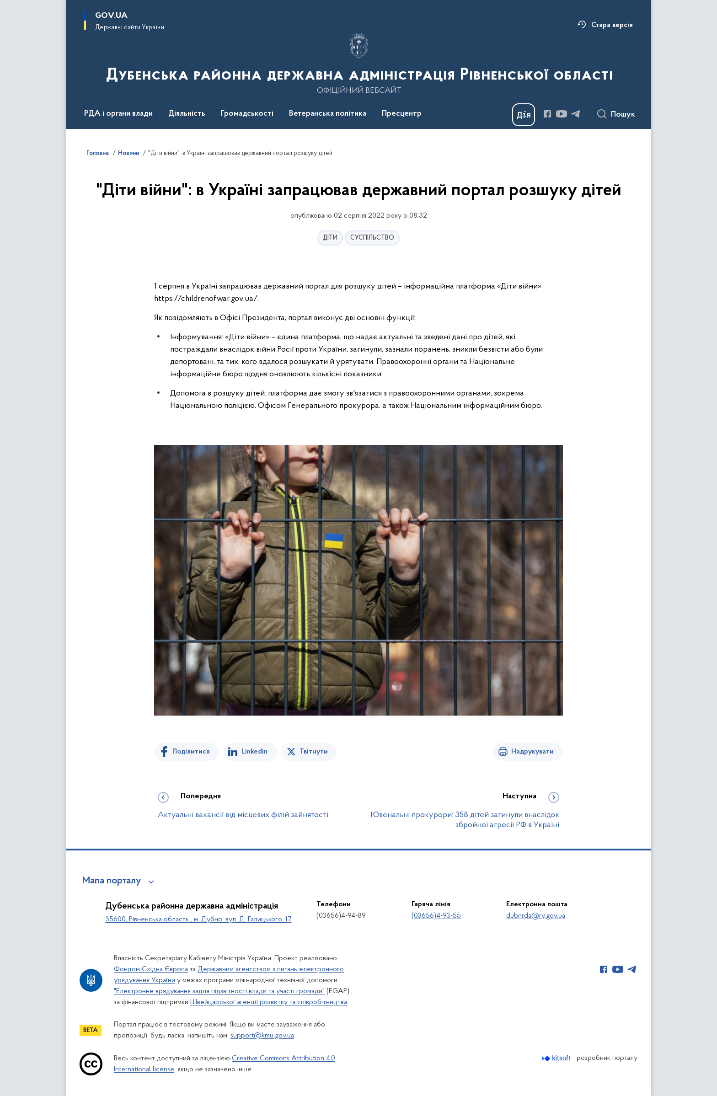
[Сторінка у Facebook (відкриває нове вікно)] (547, 113)
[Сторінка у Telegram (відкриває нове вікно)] (575, 113)
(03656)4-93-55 (436, 916)
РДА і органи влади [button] (118, 114)
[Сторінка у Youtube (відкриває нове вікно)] (561, 113)
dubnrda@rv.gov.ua (535, 916)
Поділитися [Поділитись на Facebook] (191, 751)
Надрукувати (532, 751)
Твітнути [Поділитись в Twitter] (314, 751)
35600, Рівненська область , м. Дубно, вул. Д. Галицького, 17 (198, 919)
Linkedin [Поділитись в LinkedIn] (255, 751)
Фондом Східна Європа (151, 969)
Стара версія (612, 25)
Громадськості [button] (247, 114)
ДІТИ (330, 238)
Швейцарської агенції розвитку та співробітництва (268, 1002)
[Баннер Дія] (523, 114)
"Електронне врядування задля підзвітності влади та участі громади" (219, 991)
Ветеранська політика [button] (327, 114)
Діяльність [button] (186, 114)
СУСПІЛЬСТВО (372, 238)
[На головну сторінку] (359, 63)
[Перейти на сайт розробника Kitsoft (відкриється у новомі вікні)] (557, 1058)
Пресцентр (402, 114)
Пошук (623, 115)
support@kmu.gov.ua (262, 1035)
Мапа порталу (111, 881)
